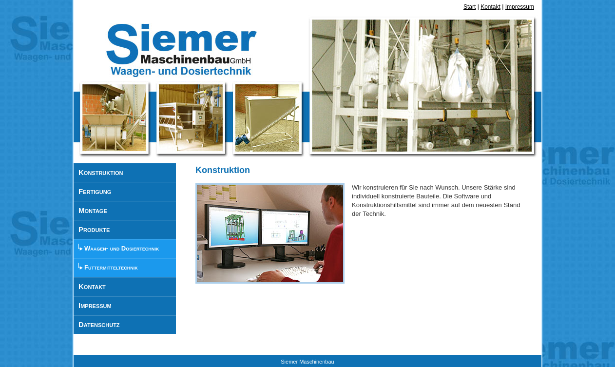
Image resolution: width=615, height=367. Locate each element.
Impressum (519, 6)
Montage (92, 210)
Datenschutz (99, 324)
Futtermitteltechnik (111, 267)
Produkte (94, 229)
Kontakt (490, 6)
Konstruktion (100, 172)
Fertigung (94, 191)
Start (469, 6)
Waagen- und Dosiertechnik (121, 248)
